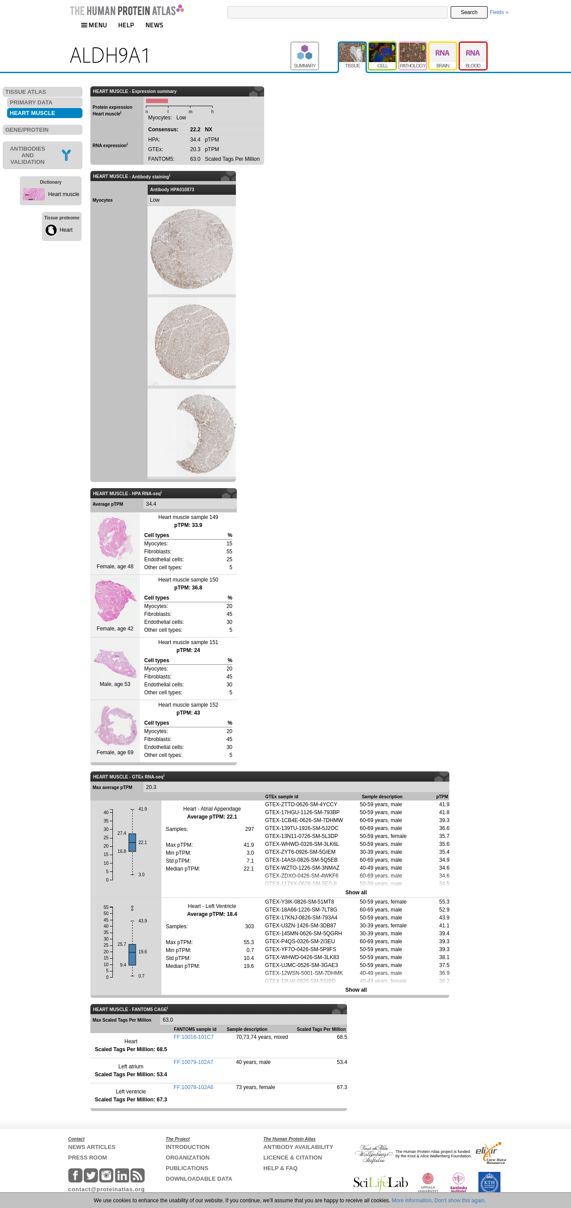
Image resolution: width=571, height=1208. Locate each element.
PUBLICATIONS (187, 1168)
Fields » (499, 12)
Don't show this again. (460, 1200)
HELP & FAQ (280, 1168)
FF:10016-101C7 (194, 1037)
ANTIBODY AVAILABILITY (298, 1147)
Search (469, 12)
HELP (126, 25)
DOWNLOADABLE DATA (199, 1178)
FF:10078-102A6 (193, 1087)
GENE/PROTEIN (27, 129)
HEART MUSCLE (32, 113)
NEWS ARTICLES (92, 1147)
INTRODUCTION (188, 1147)
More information (412, 1200)
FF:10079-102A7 (193, 1062)
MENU (94, 25)
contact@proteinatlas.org (106, 1189)
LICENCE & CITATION (292, 1157)
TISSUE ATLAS (25, 92)
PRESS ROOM (87, 1157)
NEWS (155, 25)
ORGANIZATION (187, 1157)
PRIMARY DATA (31, 102)
